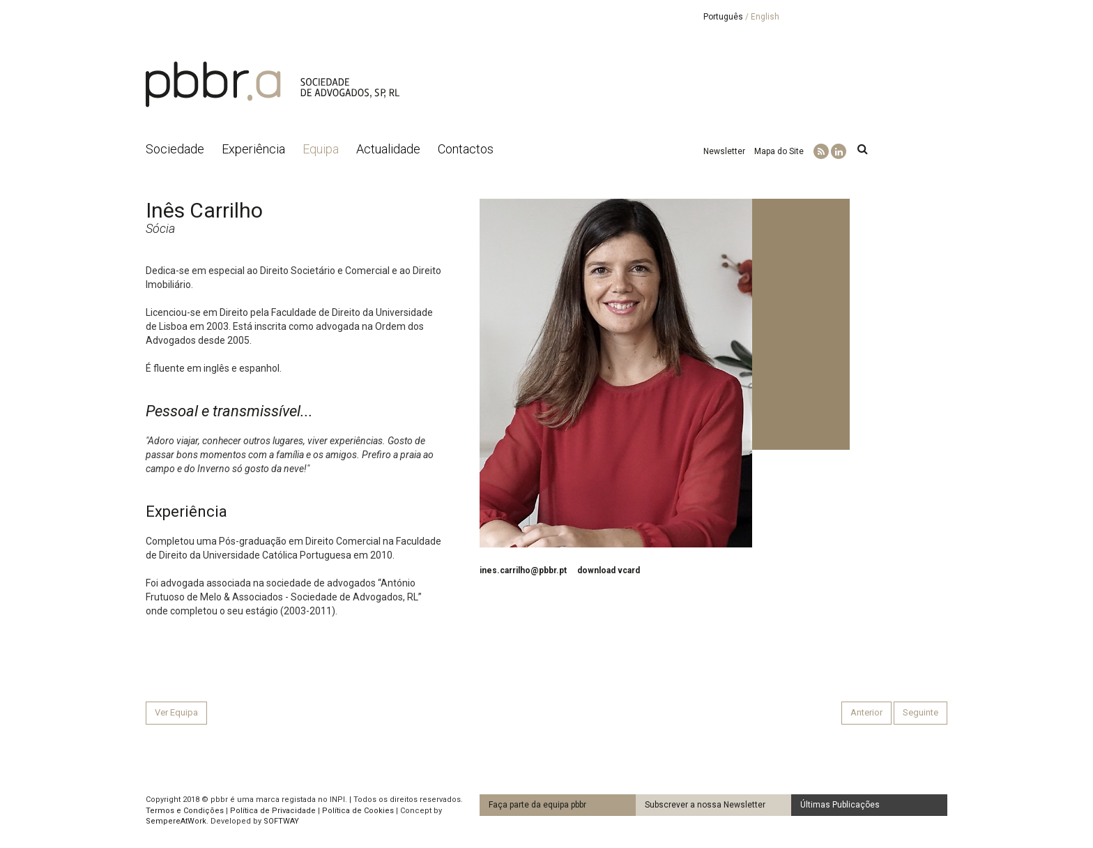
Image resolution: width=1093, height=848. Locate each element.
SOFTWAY (281, 821)
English (765, 17)
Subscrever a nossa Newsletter (705, 805)
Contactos (466, 149)
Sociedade (175, 149)
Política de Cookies (358, 810)
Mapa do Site (779, 151)
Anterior (866, 712)
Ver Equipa (176, 712)
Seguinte (920, 712)
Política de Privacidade (273, 810)
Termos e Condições (185, 810)
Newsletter (724, 151)
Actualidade (388, 149)
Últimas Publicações (840, 805)
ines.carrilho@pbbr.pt (523, 570)
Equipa (321, 149)
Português (723, 17)
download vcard (608, 570)
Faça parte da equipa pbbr (537, 805)
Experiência (253, 149)
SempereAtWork (176, 821)
